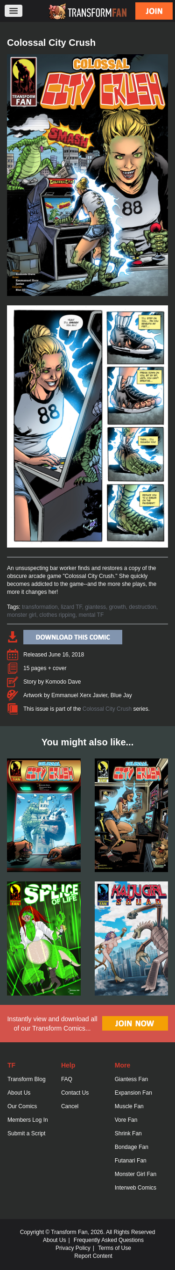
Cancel (69, 1106)
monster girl (21, 615)
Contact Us (75, 1093)
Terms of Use (114, 1248)
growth (117, 607)
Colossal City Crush (107, 709)
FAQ (66, 1079)
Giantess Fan (131, 1079)
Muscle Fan (129, 1106)
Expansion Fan (133, 1093)
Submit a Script (26, 1133)
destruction (142, 607)
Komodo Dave (63, 681)
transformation (40, 607)
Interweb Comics (135, 1187)
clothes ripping (57, 615)
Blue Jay (121, 695)
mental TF (91, 615)
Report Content (93, 1256)
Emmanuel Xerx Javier (79, 695)
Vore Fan (126, 1120)
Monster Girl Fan (135, 1174)
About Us (18, 1093)
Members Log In (27, 1120)
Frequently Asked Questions (109, 1240)
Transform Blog (26, 1079)
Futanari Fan (131, 1160)
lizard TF (71, 607)
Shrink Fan (128, 1133)
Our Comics (22, 1106)
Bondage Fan (131, 1147)
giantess (95, 607)
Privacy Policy (73, 1248)
